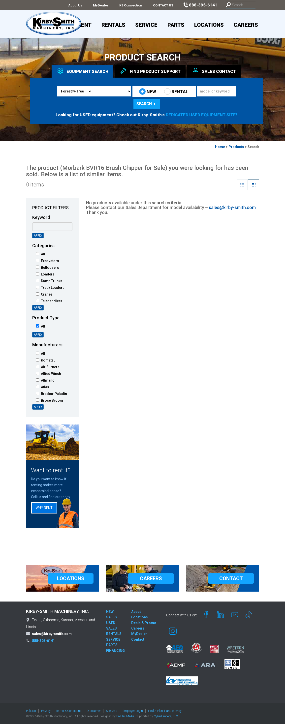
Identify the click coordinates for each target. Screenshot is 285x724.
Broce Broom (49, 400)
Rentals (113, 25)
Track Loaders (50, 288)
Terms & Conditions (69, 711)
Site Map (111, 711)
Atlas (42, 387)
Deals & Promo (143, 623)
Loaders (45, 274)
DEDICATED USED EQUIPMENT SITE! (201, 114)
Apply (38, 235)
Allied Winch (48, 374)
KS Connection (130, 5)
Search (146, 103)
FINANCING (115, 651)
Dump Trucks (49, 281)
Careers (246, 25)
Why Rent (44, 508)
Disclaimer (94, 711)
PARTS (112, 645)
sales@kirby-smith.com (232, 207)
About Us (75, 5)
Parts (175, 25)
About (136, 612)
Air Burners (48, 367)
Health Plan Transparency (165, 711)
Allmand (45, 380)
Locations (209, 25)
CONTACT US (163, 5)
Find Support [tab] (150, 70)
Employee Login (133, 711)
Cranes (44, 294)
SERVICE (113, 639)
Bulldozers (47, 268)
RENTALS (114, 634)
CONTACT (231, 578)
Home (220, 147)
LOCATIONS (70, 578)
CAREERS (151, 578)
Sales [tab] (214, 70)
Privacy (46, 711)
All (40, 254)
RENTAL (176, 91)
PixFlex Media (125, 716)
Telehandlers (49, 301)
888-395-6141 (43, 641)
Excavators (47, 261)
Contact (137, 639)
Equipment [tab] (82, 70)
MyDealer (100, 5)
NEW (147, 91)
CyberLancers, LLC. (166, 716)
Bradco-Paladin (51, 394)
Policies (31, 711)
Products (236, 147)
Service (146, 25)
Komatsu (46, 360)
